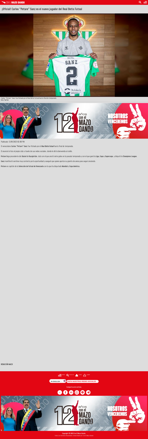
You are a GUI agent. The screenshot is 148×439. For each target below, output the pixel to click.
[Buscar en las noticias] (140, 2)
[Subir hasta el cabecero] (86, 375)
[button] (60, 392)
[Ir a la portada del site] (78, 375)
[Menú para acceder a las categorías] (145, 2)
